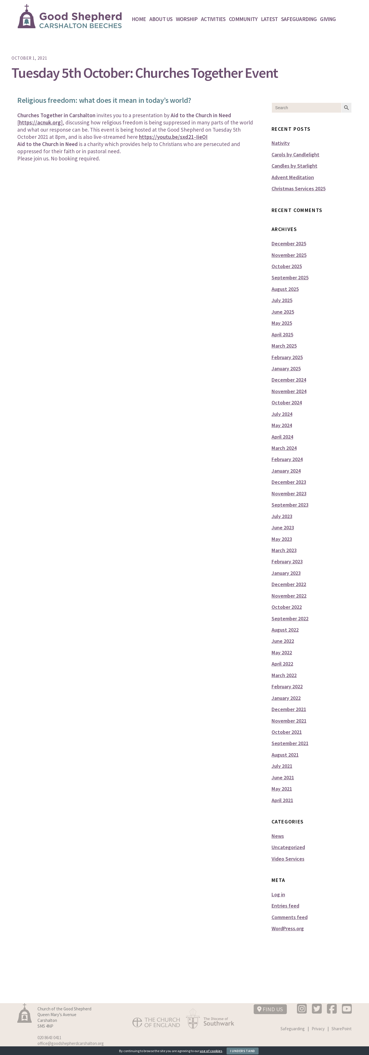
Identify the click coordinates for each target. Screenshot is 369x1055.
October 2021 (287, 732)
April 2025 (282, 334)
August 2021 (285, 754)
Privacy (318, 1028)
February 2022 (287, 686)
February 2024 (287, 459)
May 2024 (282, 425)
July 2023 (282, 516)
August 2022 (285, 629)
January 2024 (286, 470)
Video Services (288, 858)
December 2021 (289, 709)
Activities (213, 19)
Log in (278, 894)
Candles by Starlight (294, 165)
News (278, 836)
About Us (161, 19)
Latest (269, 19)
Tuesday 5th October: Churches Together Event (145, 73)
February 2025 (287, 357)
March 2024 (284, 448)
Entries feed (285, 905)
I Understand (242, 1051)
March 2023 (284, 550)
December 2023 (289, 482)
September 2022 (290, 618)
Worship (187, 19)
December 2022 (289, 584)
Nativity (281, 143)
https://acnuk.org (40, 122)
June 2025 (283, 311)
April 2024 (282, 436)
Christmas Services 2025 (298, 188)
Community (243, 19)
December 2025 (289, 243)
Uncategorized (288, 847)
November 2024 (289, 391)
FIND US (270, 1009)
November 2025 (289, 255)
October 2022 (287, 607)
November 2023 (289, 493)
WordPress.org (288, 928)
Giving (328, 19)
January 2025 (286, 368)
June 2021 (283, 777)
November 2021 (289, 720)
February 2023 (287, 561)
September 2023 (290, 504)
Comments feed (290, 917)
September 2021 (290, 743)
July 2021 (282, 766)
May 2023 (282, 539)
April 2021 (282, 800)
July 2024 (282, 414)
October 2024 (287, 402)
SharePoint (342, 1028)
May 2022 (282, 652)
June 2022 (283, 641)
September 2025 (290, 277)
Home (139, 19)
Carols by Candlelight (295, 154)
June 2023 (283, 527)
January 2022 (286, 698)
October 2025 (287, 266)
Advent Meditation (293, 177)
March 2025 (284, 345)
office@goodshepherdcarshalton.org (70, 1043)
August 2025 (285, 289)
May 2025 (282, 323)
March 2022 (284, 675)
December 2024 (289, 379)
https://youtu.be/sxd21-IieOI (173, 136)
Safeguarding (299, 19)
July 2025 (282, 300)
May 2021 (282, 788)
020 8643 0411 (49, 1037)
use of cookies (211, 1051)
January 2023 (286, 573)
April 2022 (282, 663)
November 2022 (289, 595)
